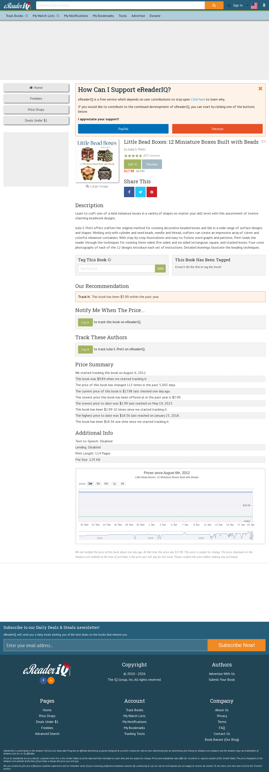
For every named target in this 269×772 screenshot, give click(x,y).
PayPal (123, 129)
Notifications (76, 15)
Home (36, 87)
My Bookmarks (134, 728)
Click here (198, 99)
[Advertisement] (134, 49)
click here (231, 765)
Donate (154, 15)
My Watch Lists (47, 15)
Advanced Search (47, 733)
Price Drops (36, 109)
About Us (222, 710)
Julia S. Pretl (136, 149)
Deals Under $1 (36, 120)
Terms (221, 721)
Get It (132, 164)
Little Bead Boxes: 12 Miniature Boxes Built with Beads (191, 141)
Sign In (235, 5)
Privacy (222, 716)
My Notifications (134, 721)
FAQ (222, 728)
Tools (123, 15)
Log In (85, 322)
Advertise (138, 15)
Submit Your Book (222, 679)
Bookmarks (103, 15)
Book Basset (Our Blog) (222, 739)
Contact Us (222, 733)
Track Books (18, 15)
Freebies (36, 98)
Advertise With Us (222, 673)
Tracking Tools (134, 733)
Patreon (217, 129)
